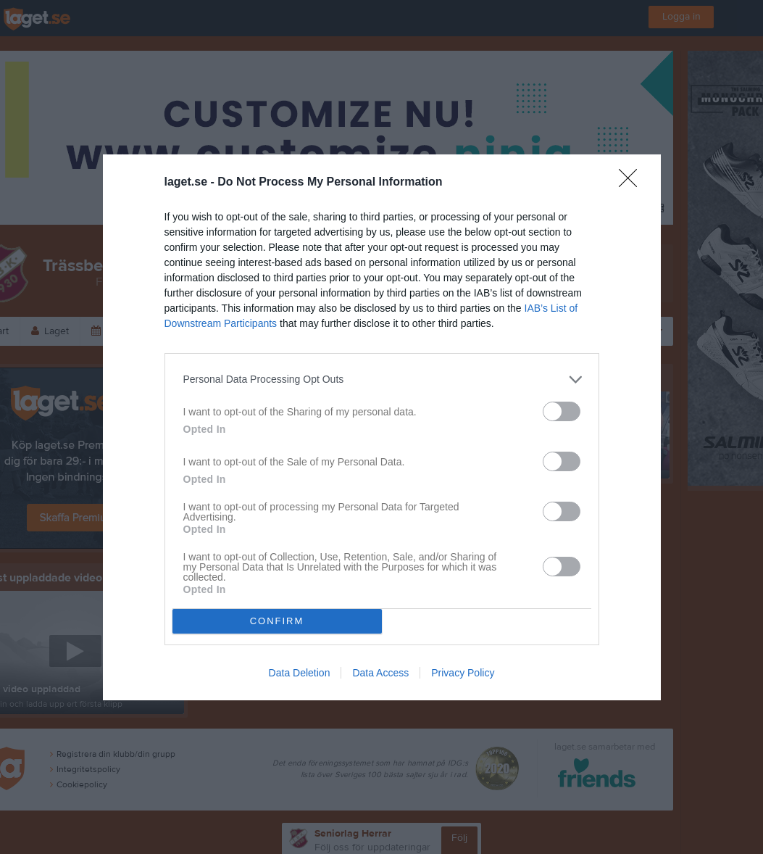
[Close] (632, 182)
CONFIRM (277, 620)
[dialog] (382, 427)
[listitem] (381, 379)
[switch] (561, 411)
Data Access (380, 673)
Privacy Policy (462, 673)
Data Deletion (299, 673)
